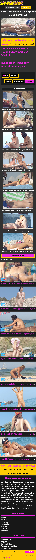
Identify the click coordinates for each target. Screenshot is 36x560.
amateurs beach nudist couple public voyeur (16, 231)
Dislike (14, 76)
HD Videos (5, 520)
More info (8, 558)
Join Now (29, 81)
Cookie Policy (6, 548)
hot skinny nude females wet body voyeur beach (18, 251)
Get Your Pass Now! (18, 42)
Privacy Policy (6, 544)
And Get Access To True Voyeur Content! (18, 469)
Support (4, 542)
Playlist (8, 81)
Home (3, 518)
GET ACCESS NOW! (18, 256)
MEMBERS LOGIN (12, 7)
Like (5, 76)
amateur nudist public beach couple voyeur (16, 170)
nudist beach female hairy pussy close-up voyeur (18, 211)
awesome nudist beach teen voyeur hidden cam (18, 109)
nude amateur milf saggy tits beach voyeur (18, 309)
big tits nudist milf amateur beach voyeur (17, 359)
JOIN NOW (26, 7)
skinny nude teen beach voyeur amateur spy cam (18, 190)
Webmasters (6, 539)
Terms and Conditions (9, 546)
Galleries (4, 522)
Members (4, 531)
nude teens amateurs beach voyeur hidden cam (17, 150)
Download (18, 81)
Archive (4, 528)
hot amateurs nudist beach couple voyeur (17, 334)
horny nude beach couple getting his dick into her (18, 129)
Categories (5, 524)
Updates (4, 526)
